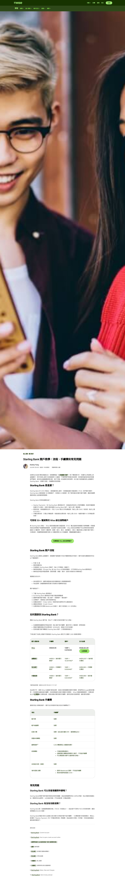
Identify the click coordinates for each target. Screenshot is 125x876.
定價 (94, 3)
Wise (33, 648)
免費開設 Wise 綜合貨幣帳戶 (62, 541)
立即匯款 (84, 651)
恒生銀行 (34, 667)
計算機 (36, 694)
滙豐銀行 (34, 658)
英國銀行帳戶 (64, 475)
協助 (98, 3)
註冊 (109, 3)
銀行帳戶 (31, 453)
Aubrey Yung (34, 465)
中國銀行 (33, 860)
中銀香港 (34, 676)
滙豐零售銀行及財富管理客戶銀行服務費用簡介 (44, 842)
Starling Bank (35, 832)
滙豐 (32, 846)
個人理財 (25, 453)
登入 (102, 3)
